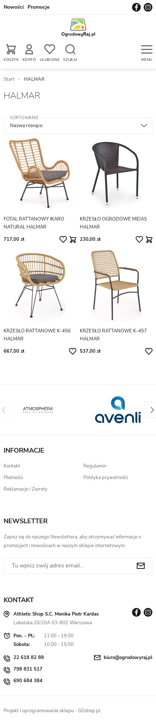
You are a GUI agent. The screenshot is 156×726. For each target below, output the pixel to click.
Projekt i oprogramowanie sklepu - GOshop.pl (52, 711)
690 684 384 (27, 680)
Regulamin (94, 466)
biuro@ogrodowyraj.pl (128, 657)
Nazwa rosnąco (26, 125)
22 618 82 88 (28, 657)
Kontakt (12, 466)
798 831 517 (27, 669)
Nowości (14, 7)
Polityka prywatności (105, 477)
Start (9, 79)
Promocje (39, 7)
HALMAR (34, 79)
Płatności (13, 477)
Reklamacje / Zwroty (26, 489)
